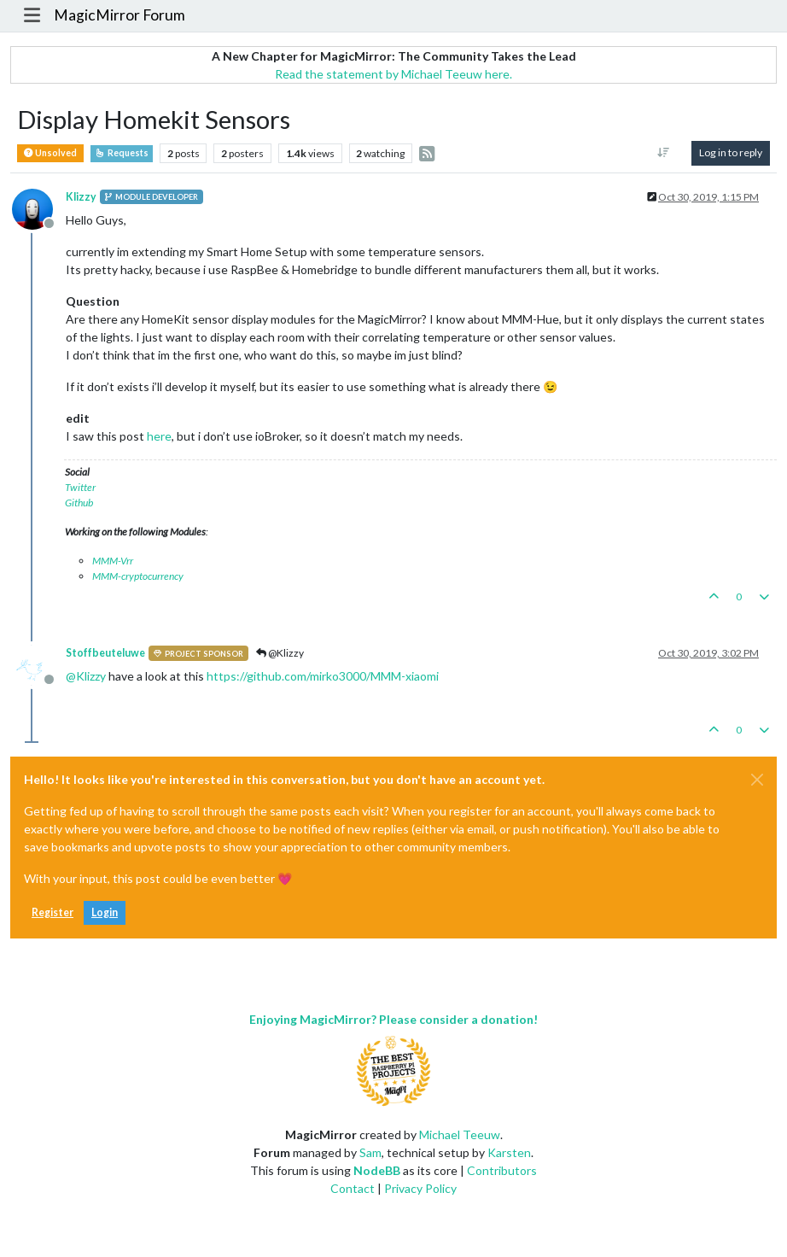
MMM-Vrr (112, 560)
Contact (352, 1188)
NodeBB (376, 1170)
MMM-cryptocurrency (138, 576)
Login (104, 912)
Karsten (509, 1152)
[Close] (757, 780)
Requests (122, 153)
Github (79, 502)
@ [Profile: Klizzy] (86, 676)
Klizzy (81, 196)
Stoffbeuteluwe (105, 652)
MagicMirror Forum (119, 15)
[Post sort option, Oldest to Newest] (664, 153)
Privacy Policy (420, 1188)
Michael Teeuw (459, 1134)
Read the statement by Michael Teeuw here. (393, 74)
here (159, 436)
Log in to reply (730, 152)
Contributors (502, 1170)
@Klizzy (280, 652)
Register (52, 912)
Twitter (80, 487)
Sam (370, 1152)
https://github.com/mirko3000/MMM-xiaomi (323, 676)
